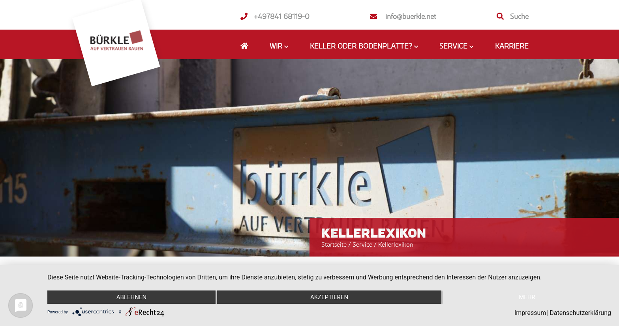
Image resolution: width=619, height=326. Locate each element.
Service (363, 244)
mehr (527, 297)
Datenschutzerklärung (580, 313)
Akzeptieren (329, 297)
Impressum (530, 313)
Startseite (334, 244)
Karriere (512, 45)
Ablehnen (131, 297)
